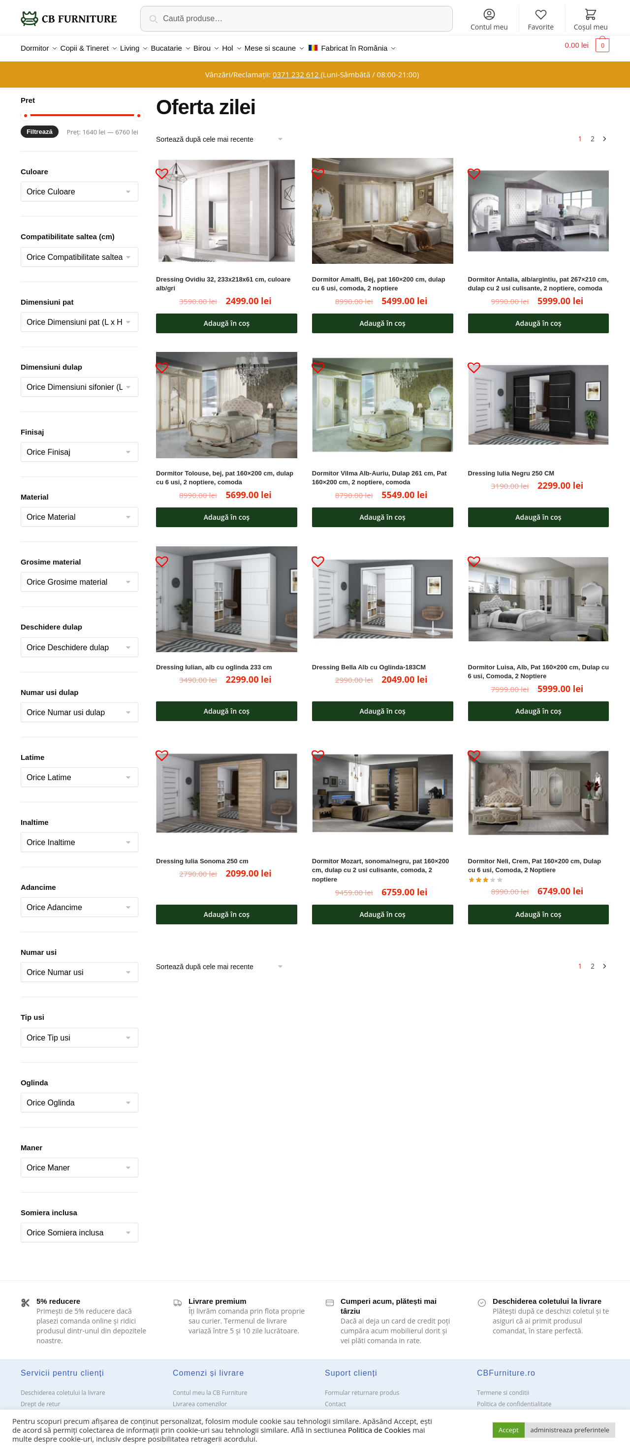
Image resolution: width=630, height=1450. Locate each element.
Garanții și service (45, 1409)
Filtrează (40, 125)
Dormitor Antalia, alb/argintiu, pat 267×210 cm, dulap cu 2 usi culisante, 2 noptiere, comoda (538, 278)
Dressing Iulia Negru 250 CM (511, 467)
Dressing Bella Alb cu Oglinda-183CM (369, 661)
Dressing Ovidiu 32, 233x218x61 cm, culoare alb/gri (223, 278)
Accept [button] (509, 1429)
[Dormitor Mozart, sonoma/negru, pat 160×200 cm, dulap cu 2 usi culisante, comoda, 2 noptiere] (382, 787)
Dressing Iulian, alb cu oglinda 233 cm (214, 661)
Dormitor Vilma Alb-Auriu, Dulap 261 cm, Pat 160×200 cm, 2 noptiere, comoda (379, 472)
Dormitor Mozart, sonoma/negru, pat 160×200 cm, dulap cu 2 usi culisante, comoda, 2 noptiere (380, 864)
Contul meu (489, 19)
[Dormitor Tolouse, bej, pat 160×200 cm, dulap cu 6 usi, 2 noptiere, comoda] (226, 399)
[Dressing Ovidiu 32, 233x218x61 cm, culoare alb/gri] (226, 205)
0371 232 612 (296, 68)
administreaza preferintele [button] (570, 1429)
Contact (335, 1398)
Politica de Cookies (379, 1430)
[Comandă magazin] (223, 133)
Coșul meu (591, 19)
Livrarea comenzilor (200, 1398)
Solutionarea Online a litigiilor (517, 1409)
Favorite (541, 19)
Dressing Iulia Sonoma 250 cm (202, 855)
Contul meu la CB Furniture (210, 1387)
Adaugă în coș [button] (227, 317)
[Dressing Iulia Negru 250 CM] (538, 399)
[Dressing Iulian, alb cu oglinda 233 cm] (226, 593)
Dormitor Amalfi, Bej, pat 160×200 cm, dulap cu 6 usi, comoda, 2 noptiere (378, 278)
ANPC (332, 1409)
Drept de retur (40, 1398)
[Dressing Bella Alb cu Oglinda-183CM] (382, 593)
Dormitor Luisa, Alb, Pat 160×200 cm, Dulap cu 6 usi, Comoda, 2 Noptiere (538, 666)
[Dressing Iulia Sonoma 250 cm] (226, 787)
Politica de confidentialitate (514, 1398)
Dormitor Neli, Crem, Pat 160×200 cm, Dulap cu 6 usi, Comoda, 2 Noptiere (534, 859)
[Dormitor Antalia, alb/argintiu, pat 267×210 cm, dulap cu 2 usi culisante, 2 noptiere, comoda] (538, 205)
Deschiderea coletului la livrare (63, 1387)
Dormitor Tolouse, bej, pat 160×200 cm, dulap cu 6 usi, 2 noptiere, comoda (224, 472)
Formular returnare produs (362, 1387)
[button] (158, 163)
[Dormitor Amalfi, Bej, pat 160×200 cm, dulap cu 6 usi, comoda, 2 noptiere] (382, 205)
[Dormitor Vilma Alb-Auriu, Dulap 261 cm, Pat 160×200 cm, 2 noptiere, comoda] (382, 399)
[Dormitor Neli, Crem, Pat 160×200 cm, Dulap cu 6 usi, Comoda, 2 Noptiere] (538, 787)
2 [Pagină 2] (593, 132)
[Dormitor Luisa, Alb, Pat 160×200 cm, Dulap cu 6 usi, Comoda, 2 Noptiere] (538, 593)
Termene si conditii (503, 1387)
